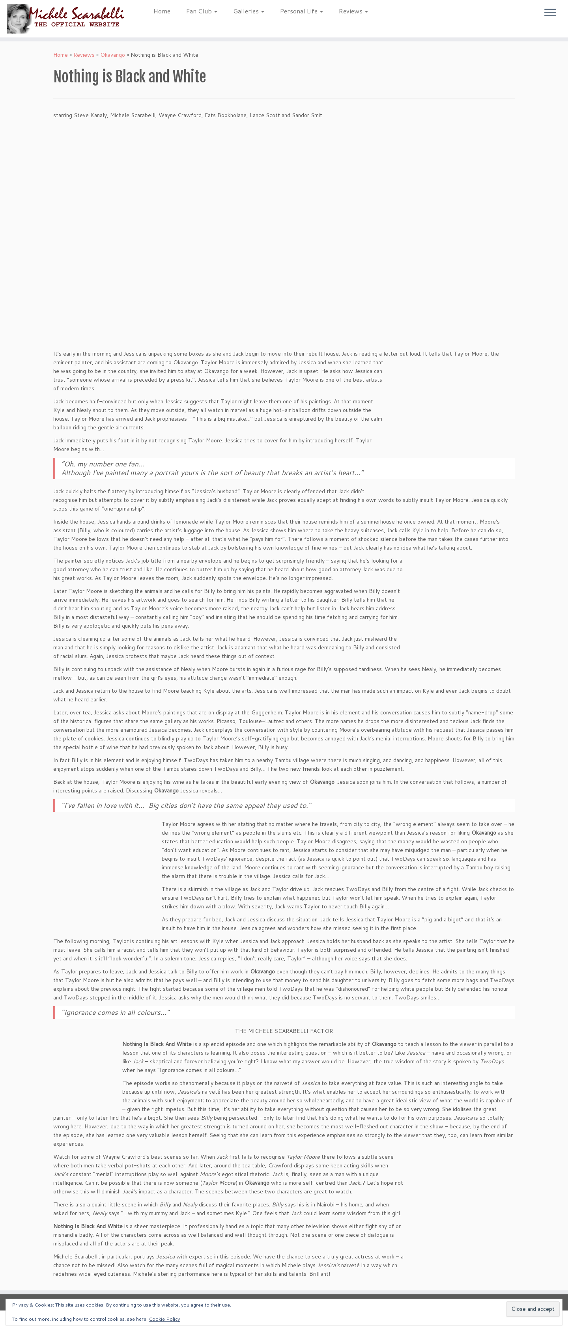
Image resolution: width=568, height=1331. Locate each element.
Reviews (353, 10)
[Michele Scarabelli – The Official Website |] (65, 19)
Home (161, 10)
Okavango (112, 55)
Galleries (248, 10)
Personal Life (301, 10)
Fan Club (201, 10)
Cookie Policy (164, 1319)
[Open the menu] (550, 13)
